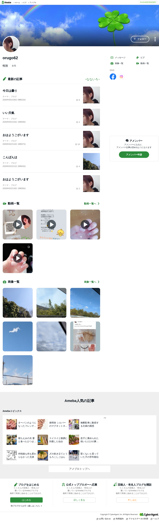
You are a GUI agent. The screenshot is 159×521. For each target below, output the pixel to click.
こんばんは (10, 157)
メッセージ (117, 57)
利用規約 (118, 518)
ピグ (140, 57)
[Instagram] (121, 76)
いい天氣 (8, 113)
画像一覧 (116, 63)
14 (77, 144)
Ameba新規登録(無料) (148, 2)
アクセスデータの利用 (137, 518)
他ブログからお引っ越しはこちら (25, 506)
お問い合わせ (104, 518)
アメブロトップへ (79, 468)
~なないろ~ (92, 79)
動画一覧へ (92, 203)
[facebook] (113, 76)
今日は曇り (10, 90)
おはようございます (16, 135)
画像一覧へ (92, 281)
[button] (140, 39)
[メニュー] (155, 39)
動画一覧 (142, 63)
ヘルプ (155, 518)
